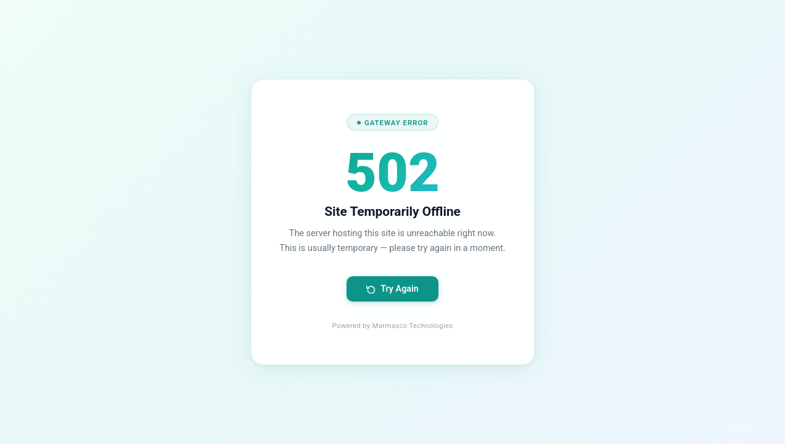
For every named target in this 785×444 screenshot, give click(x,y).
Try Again (392, 289)
